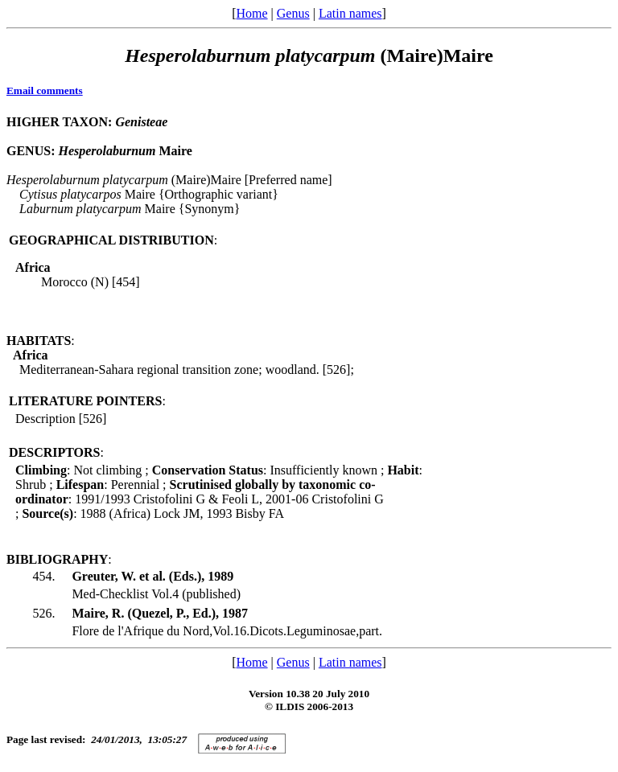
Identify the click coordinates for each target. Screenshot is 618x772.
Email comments (44, 90)
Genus (293, 13)
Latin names (350, 13)
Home (251, 13)
